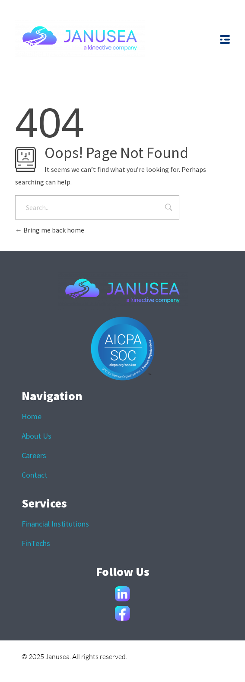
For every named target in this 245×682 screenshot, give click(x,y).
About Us (36, 436)
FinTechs (36, 543)
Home (31, 416)
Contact (35, 475)
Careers (34, 455)
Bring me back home (49, 230)
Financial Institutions (55, 524)
